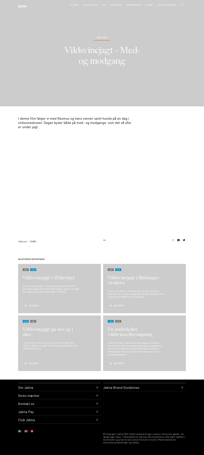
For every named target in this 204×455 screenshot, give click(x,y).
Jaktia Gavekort (90, 5)
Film (104, 5)
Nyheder (149, 5)
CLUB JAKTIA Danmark (166, 5)
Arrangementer (133, 5)
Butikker (74, 5)
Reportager (116, 5)
